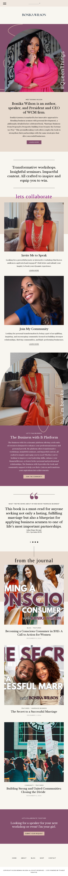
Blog (29, 628)
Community (29, 785)
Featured (37, 628)
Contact (52, 858)
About (23, 858)
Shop (42, 858)
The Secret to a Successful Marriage (34, 711)
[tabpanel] (34, 520)
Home (14, 858)
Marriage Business (39, 708)
